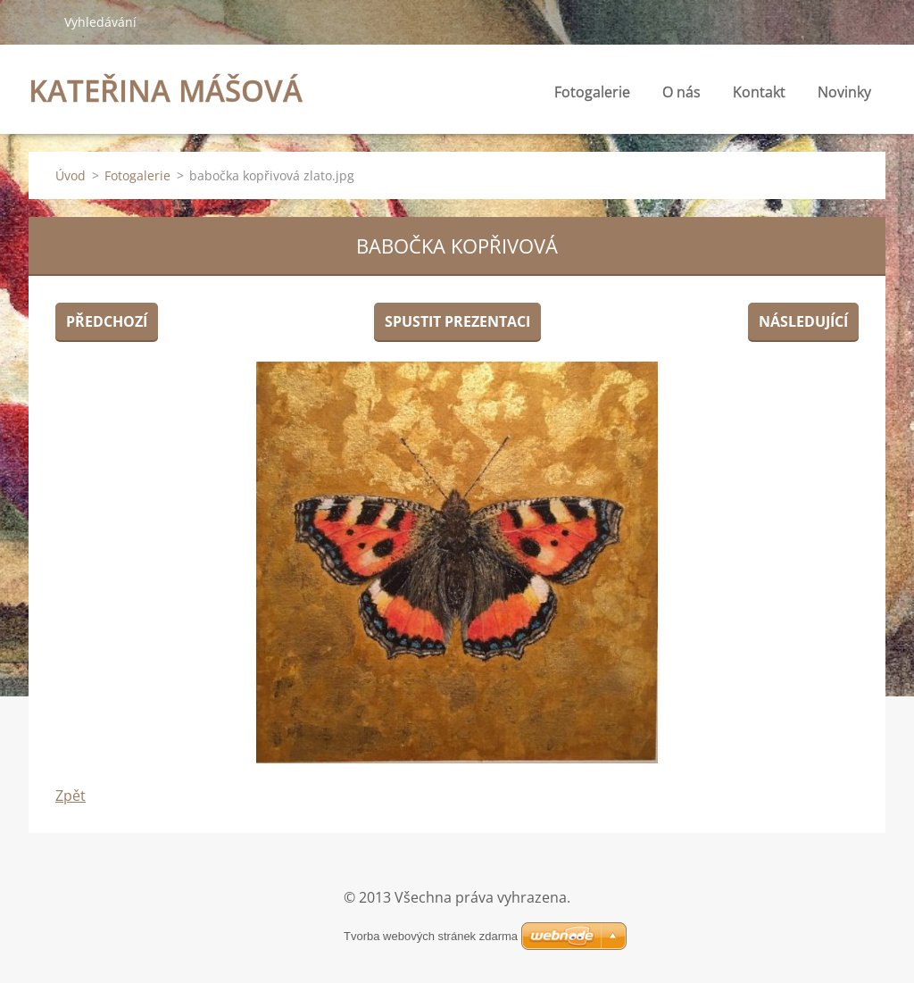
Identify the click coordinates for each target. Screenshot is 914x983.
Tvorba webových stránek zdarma (431, 936)
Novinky (844, 92)
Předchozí (106, 321)
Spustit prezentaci (457, 321)
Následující (803, 321)
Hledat (39, 21)
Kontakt (759, 92)
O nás (681, 92)
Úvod (70, 175)
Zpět (70, 795)
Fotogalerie (592, 92)
